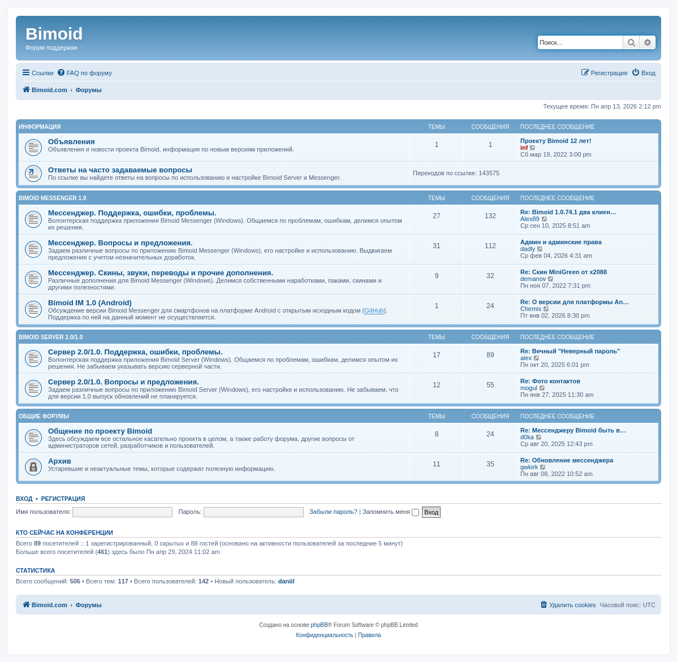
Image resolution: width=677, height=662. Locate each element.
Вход (24, 498)
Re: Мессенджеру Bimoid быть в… (573, 430)
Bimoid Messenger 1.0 (52, 198)
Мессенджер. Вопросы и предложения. (120, 243)
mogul (528, 387)
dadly (527, 248)
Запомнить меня (391, 511)
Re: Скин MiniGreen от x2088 (563, 272)
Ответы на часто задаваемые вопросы (120, 170)
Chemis (530, 308)
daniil (286, 581)
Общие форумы (44, 416)
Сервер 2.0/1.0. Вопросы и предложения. (123, 382)
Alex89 (530, 218)
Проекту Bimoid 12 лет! (555, 140)
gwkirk (529, 467)
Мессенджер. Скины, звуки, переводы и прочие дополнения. (160, 273)
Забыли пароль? (333, 511)
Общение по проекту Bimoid (100, 431)
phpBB (319, 625)
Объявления (71, 141)
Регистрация (63, 498)
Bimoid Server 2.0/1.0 (51, 337)
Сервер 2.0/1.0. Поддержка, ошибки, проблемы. (135, 352)
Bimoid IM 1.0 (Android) (90, 302)
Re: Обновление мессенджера (566, 460)
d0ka (527, 437)
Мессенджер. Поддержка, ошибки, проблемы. (132, 213)
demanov (533, 278)
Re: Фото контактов (550, 381)
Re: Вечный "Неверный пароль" (570, 351)
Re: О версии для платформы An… (574, 301)
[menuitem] (84, 73)
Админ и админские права (561, 242)
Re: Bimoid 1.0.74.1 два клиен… (568, 212)
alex (526, 357)
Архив (59, 461)
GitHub (373, 310)
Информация (40, 127)
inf (524, 147)
